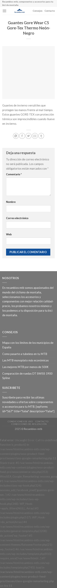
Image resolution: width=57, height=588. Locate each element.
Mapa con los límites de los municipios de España (27, 345)
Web (9, 234)
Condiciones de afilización (29, 424)
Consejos (37, 10)
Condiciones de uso (20, 421)
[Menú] (4, 11)
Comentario (14, 174)
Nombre (11, 201)
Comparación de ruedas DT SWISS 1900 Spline (27, 376)
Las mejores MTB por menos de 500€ (25, 367)
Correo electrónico (17, 218)
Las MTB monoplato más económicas (25, 360)
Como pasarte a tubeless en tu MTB (24, 354)
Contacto (50, 10)
